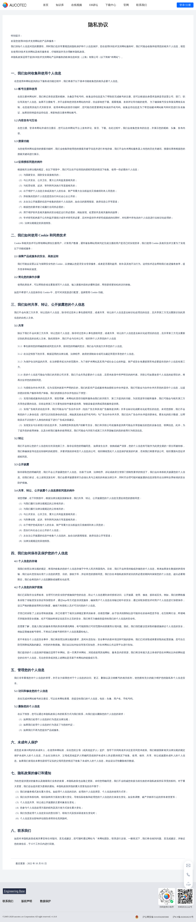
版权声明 (27, 901)
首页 (45, 5)
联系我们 (141, 5)
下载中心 (110, 5)
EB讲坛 (93, 5)
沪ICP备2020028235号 (183, 917)
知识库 (60, 5)
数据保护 (46, 901)
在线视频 (76, 5)
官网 (126, 5)
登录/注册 (185, 5)
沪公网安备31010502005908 (156, 917)
